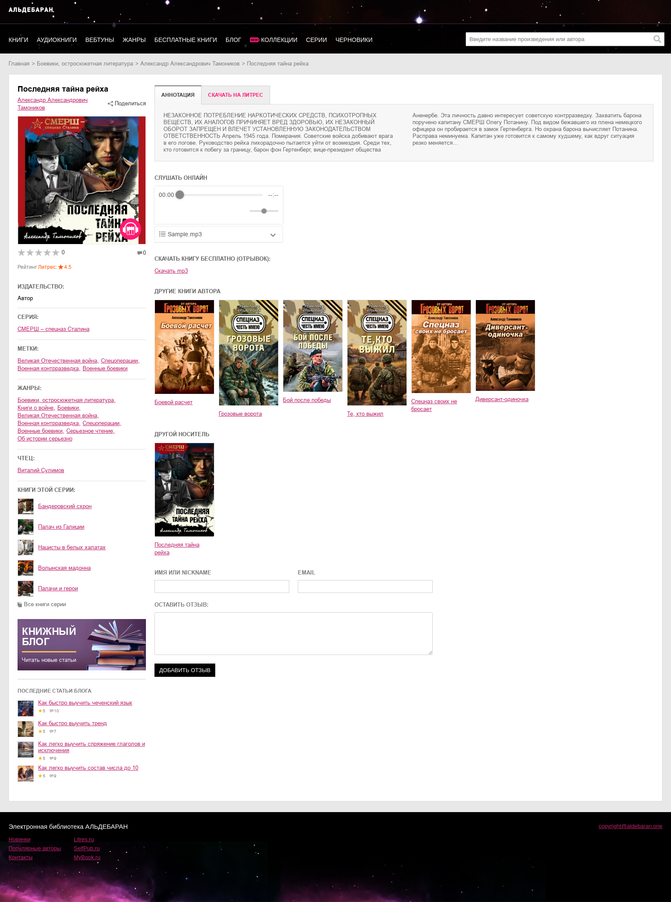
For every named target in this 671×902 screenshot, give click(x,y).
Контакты (21, 857)
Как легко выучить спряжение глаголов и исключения (91, 747)
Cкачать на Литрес (235, 95)
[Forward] (204, 211)
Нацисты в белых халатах (72, 547)
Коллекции (279, 39)
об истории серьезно (45, 438)
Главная (19, 63)
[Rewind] (167, 211)
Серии (316, 39)
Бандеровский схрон (65, 506)
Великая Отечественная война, (58, 360)
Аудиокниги (57, 39)
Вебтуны (99, 39)
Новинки (19, 839)
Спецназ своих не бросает (434, 405)
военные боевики (105, 368)
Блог (233, 39)
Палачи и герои (58, 588)
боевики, (68, 408)
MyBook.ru (87, 857)
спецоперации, (120, 360)
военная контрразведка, (49, 368)
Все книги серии (45, 604)
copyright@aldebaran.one (630, 826)
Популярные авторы (35, 848)
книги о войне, (36, 408)
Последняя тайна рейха (176, 549)
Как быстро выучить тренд (72, 723)
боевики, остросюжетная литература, (67, 400)
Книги (18, 39)
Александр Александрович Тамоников (190, 63)
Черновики (354, 39)
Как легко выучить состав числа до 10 (88, 768)
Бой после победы (307, 400)
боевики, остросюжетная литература (85, 63)
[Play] (186, 211)
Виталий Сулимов (41, 470)
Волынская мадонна (64, 568)
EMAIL (306, 572)
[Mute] (241, 211)
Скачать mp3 (171, 271)
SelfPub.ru (87, 848)
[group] (218, 205)
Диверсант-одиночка (501, 399)
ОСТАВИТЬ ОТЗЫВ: (181, 604)
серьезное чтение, (90, 431)
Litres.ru (84, 839)
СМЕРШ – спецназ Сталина (53, 329)
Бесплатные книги (185, 39)
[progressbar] (221, 195)
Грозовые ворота (240, 414)
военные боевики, (41, 431)
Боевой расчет (173, 402)
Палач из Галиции (61, 527)
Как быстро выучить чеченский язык (85, 703)
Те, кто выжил (365, 414)
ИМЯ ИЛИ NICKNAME (182, 572)
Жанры (134, 39)
